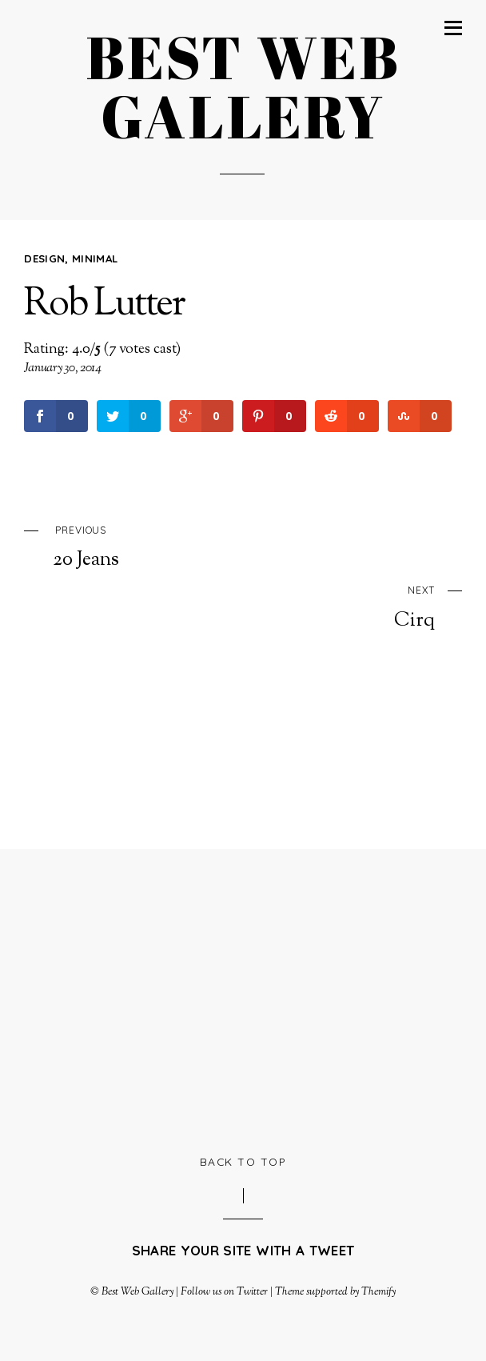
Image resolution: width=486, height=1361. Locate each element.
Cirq (229, 605)
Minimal (95, 258)
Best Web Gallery (137, 1291)
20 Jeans (257, 545)
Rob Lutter (104, 305)
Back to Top (243, 1161)
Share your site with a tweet (243, 1250)
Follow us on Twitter (224, 1291)
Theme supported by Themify (335, 1291)
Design (44, 258)
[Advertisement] (254, 999)
